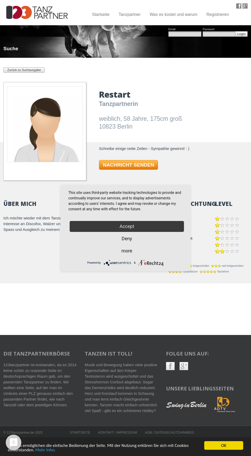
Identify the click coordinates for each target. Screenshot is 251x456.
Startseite (101, 14)
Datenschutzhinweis (174, 432)
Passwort (208, 29)
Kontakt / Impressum (117, 432)
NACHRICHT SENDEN (128, 165)
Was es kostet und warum (173, 14)
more (126, 251)
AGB (149, 432)
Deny (127, 238)
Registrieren (218, 14)
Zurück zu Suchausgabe (24, 70)
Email (172, 29)
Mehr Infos (45, 450)
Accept (127, 226)
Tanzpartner (130, 14)
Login (241, 34)
